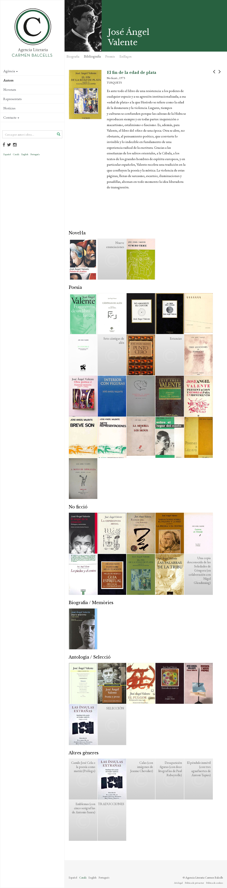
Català (16, 154)
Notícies (9, 108)
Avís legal (178, 882)
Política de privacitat (194, 882)
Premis (110, 56)
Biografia (73, 56)
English (24, 154)
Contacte (11, 117)
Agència (10, 71)
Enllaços (125, 56)
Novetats (9, 89)
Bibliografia (92, 56)
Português (35, 154)
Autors (8, 80)
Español (7, 154)
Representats (12, 99)
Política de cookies (214, 882)
